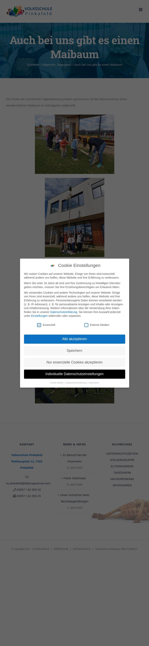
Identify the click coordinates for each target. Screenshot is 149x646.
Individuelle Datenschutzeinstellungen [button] (74, 374)
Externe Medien (96, 325)
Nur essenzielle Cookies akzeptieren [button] (74, 362)
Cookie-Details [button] (57, 382)
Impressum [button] (94, 382)
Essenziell (46, 325)
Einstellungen (39, 315)
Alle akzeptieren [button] (74, 339)
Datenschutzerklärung (63, 311)
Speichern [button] (74, 351)
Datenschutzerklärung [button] (76, 382)
